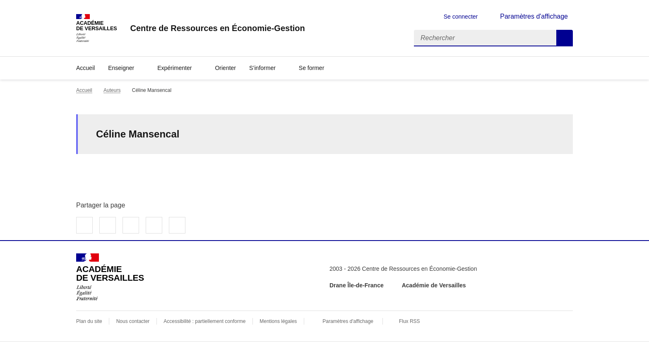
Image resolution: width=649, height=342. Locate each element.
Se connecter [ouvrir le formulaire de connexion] (461, 16)
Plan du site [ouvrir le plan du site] (89, 321)
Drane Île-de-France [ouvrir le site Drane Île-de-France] (356, 285)
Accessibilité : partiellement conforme (204, 321)
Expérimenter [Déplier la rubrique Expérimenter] (174, 68)
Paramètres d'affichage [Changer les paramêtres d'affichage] (534, 16)
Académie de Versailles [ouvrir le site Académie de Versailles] (434, 285)
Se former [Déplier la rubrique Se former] (311, 68)
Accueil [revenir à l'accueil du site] (85, 68)
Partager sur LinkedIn (131, 225)
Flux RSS (409, 321)
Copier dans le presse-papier (177, 225)
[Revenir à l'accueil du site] (110, 277)
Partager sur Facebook (84, 225)
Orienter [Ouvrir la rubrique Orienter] (225, 68)
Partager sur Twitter (107, 225)
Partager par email (154, 225)
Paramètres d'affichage (347, 321)
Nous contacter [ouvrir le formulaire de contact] (133, 321)
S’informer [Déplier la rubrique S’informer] (262, 68)
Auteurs (111, 90)
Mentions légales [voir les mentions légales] (278, 321)
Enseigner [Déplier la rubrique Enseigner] (121, 68)
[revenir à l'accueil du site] (217, 28)
